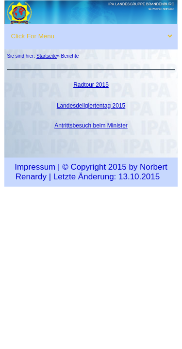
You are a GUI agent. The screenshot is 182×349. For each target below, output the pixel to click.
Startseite (46, 56)
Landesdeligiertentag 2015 (91, 105)
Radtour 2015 (91, 84)
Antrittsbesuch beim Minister (91, 125)
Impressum (35, 167)
